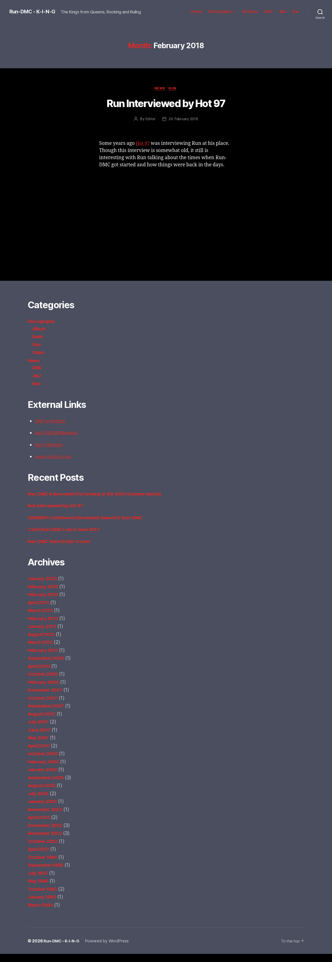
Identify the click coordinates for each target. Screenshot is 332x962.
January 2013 (43, 634)
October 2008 (44, 682)
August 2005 (43, 793)
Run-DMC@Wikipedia (59, 433)
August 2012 (42, 642)
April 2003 (40, 825)
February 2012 (44, 658)
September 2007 (47, 714)
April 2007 (40, 753)
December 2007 (46, 698)
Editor (150, 119)
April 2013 (39, 610)
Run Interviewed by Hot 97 (166, 104)
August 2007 (43, 722)
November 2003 (46, 817)
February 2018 (44, 594)
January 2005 (44, 809)
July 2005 (39, 801)
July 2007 (39, 730)
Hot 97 (143, 144)
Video (39, 353)
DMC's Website (51, 421)
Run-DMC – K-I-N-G (62, 949)
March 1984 (41, 913)
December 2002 (46, 833)
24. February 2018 (183, 119)
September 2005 (47, 785)
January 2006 (44, 777)
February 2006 (45, 769)
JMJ (283, 11)
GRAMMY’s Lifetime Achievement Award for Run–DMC (90, 525)
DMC (268, 11)
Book (38, 337)
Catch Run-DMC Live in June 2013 (67, 537)
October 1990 (44, 865)
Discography (219, 11)
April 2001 (40, 857)
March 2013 (41, 618)
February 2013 (44, 626)
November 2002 (46, 841)
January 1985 (43, 905)
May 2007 (39, 746)
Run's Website (50, 445)
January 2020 (44, 586)
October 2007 (44, 706)
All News (250, 11)
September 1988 (47, 873)
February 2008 (45, 690)
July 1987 (39, 881)
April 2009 (40, 674)
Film (37, 345)
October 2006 (44, 762)
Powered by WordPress (109, 949)
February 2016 (44, 602)
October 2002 (44, 849)
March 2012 (41, 650)
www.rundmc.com (55, 457)
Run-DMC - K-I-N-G (34, 11)
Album (39, 329)
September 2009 (47, 666)
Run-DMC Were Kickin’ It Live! (62, 549)
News (159, 89)
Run (295, 11)
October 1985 (43, 897)
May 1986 (39, 889)
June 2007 (40, 738)
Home (196, 11)
